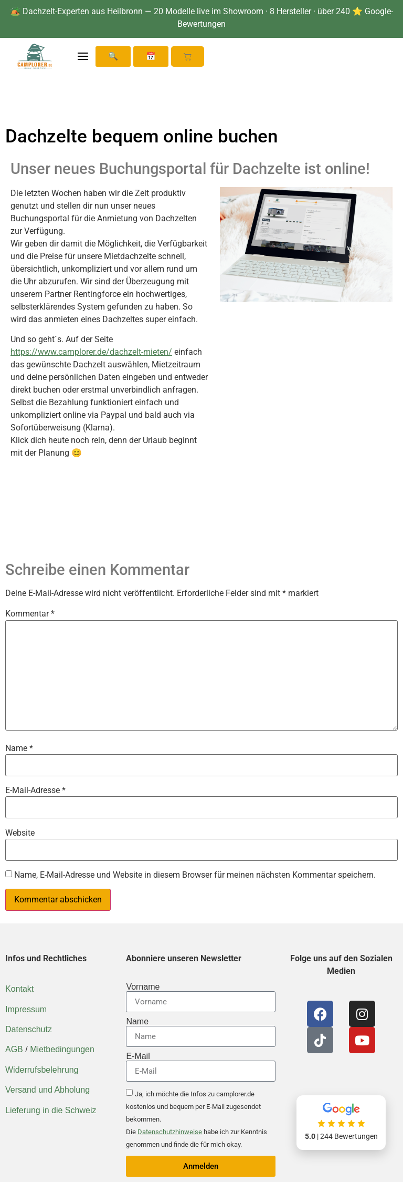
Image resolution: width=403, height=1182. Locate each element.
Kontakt (19, 988)
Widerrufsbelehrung (42, 1069)
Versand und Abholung (47, 1089)
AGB (14, 1049)
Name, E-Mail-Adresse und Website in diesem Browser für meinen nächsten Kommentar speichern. (195, 875)
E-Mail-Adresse (35, 790)
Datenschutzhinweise (169, 1132)
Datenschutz (28, 1029)
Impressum (26, 1009)
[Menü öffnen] (82, 56)
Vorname (143, 987)
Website (20, 833)
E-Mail (138, 1056)
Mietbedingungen (62, 1049)
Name (19, 748)
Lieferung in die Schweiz (50, 1110)
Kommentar (30, 614)
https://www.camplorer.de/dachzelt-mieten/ (91, 352)
